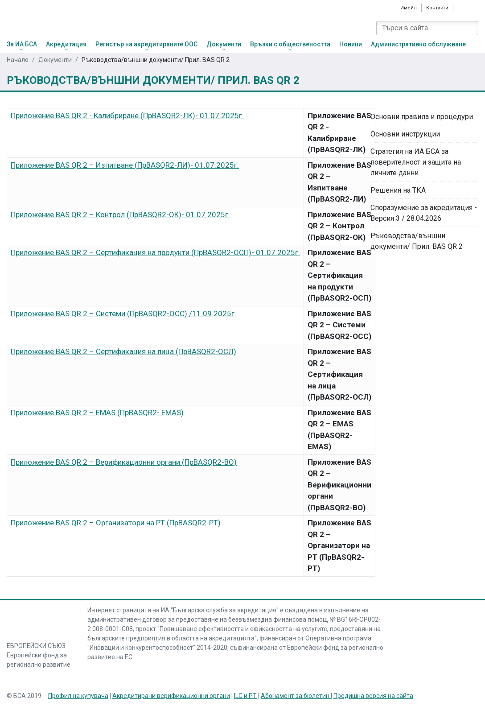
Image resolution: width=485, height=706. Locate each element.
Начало (18, 59)
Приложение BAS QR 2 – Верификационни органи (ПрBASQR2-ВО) (124, 462)
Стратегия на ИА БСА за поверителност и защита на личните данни (415, 162)
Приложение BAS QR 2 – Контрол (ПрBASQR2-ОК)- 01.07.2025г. (120, 214)
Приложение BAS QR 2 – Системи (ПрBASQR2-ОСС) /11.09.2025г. (123, 313)
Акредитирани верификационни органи (171, 695)
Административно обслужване (418, 44)
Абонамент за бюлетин (296, 695)
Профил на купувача (78, 695)
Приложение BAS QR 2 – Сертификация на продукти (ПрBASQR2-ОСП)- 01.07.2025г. (155, 252)
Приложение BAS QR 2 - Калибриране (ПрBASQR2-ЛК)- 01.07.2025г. (127, 115)
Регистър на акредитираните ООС (146, 44)
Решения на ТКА (398, 190)
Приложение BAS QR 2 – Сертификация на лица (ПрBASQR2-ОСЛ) (123, 351)
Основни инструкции (405, 134)
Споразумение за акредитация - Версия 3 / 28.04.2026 (423, 213)
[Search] (471, 28)
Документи (223, 44)
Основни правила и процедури (421, 116)
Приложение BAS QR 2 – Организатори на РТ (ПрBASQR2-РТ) (116, 522)
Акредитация (66, 44)
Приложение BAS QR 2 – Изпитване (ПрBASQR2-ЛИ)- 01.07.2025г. (125, 165)
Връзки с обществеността (290, 44)
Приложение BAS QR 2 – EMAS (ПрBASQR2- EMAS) (97, 412)
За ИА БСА (22, 44)
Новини (350, 44)
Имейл (408, 7)
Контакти (437, 8)
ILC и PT (245, 695)
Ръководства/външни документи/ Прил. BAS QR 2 (416, 241)
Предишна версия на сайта (373, 695)
